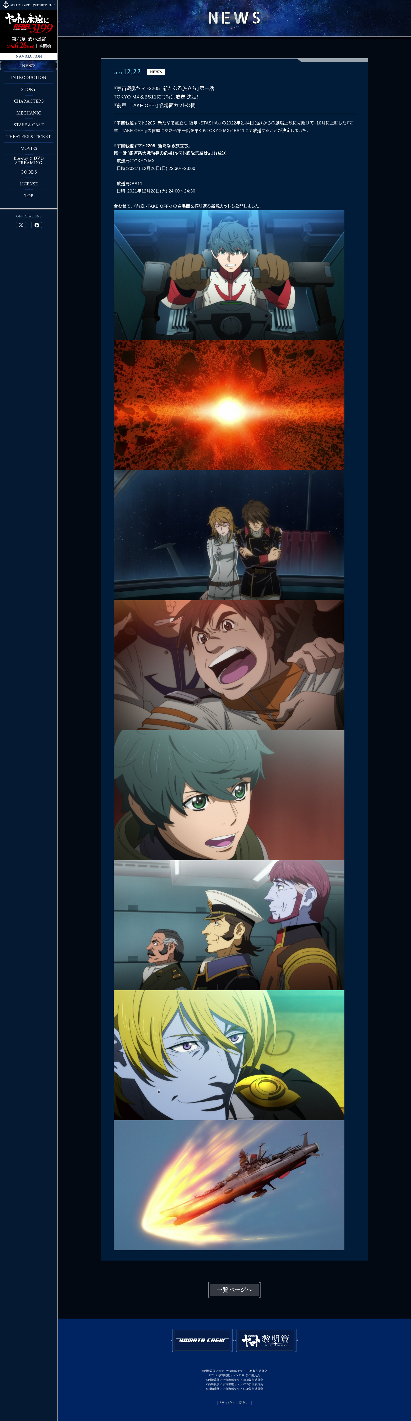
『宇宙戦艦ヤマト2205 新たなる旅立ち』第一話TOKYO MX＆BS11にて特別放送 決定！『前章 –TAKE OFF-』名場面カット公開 (164, 97)
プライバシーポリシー (234, 1403)
